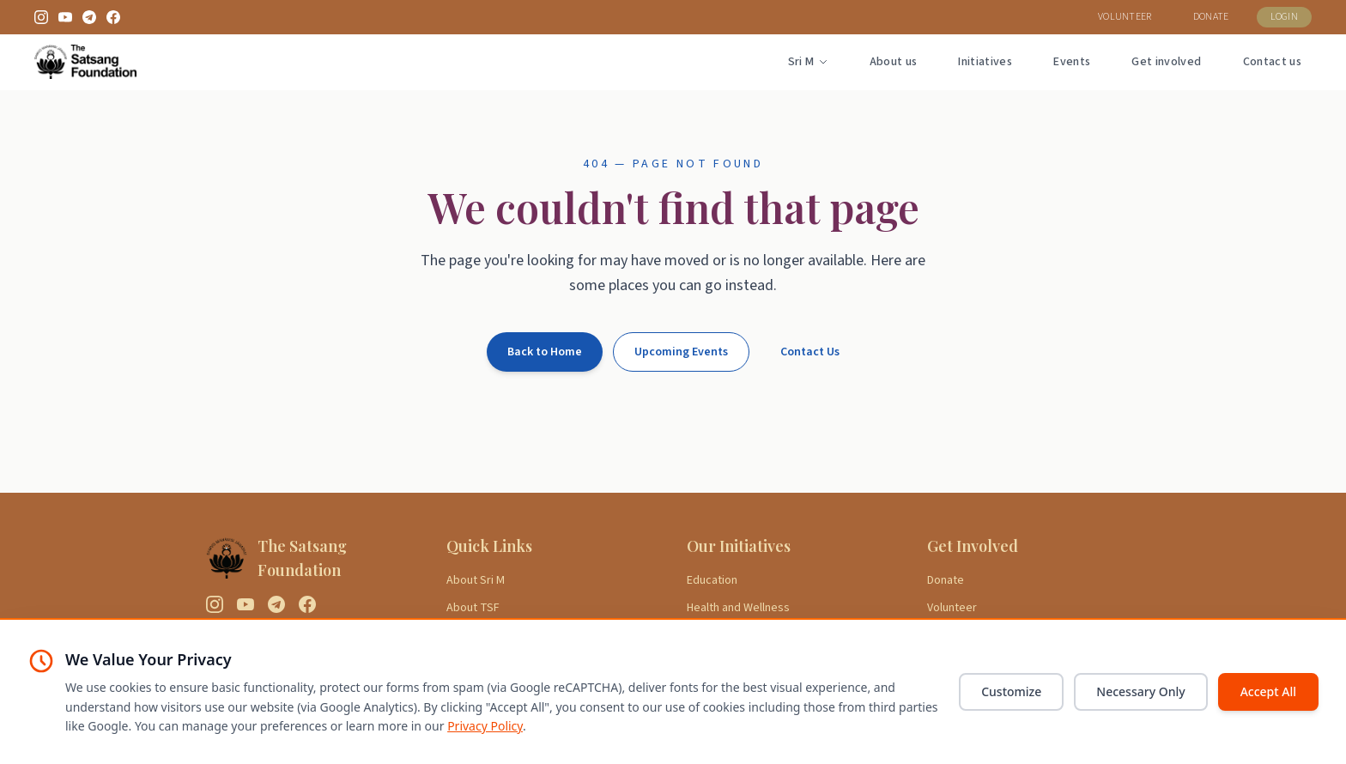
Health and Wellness (738, 607)
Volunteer (952, 607)
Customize (1011, 691)
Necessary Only (1140, 691)
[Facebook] (113, 17)
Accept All (1268, 691)
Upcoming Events (681, 352)
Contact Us (810, 352)
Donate (945, 580)
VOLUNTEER (1125, 16)
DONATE (1211, 16)
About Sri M (475, 580)
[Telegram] (89, 17)
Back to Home (544, 352)
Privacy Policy (485, 726)
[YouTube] (65, 17)
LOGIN (1284, 16)
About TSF (473, 607)
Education (712, 580)
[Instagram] (41, 17)
